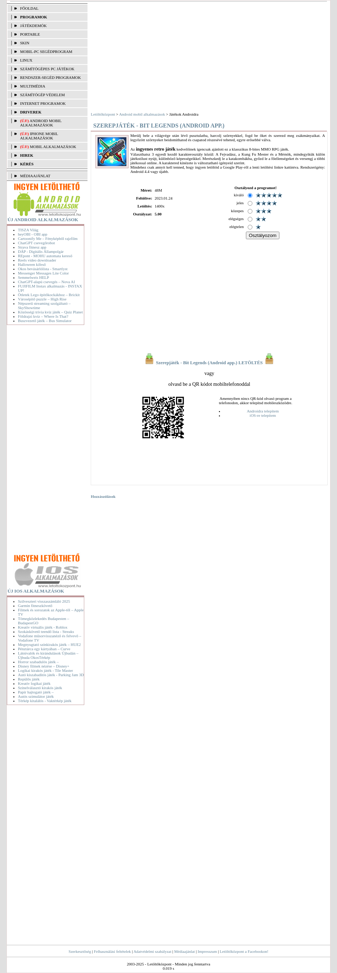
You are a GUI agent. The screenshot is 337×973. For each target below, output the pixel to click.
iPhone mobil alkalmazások (39, 135)
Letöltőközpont (103, 114)
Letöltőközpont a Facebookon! (244, 951)
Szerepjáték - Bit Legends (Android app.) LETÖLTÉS (209, 362)
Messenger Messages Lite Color (43, 273)
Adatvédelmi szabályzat (152, 951)
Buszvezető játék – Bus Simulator (45, 320)
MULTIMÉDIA (32, 86)
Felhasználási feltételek (112, 951)
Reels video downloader (37, 260)
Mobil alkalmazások (53, 146)
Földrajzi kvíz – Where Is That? (43, 316)
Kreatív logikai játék (34, 683)
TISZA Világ (28, 230)
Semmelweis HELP (33, 277)
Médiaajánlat (184, 951)
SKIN (25, 43)
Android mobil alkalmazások (41, 123)
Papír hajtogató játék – (36, 692)
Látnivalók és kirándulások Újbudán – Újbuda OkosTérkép (48, 655)
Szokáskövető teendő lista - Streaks (46, 631)
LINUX (26, 60)
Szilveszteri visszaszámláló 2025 (44, 601)
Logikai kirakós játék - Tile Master (45, 670)
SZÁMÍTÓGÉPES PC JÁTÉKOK (47, 69)
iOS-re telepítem (263, 415)
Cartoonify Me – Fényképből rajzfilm (48, 238)
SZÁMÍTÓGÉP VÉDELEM (42, 95)
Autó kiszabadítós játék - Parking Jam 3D (51, 675)
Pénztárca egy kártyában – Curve (44, 649)
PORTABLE (30, 34)
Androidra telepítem (263, 411)
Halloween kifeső (32, 264)
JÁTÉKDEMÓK (33, 25)
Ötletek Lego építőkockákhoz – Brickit (49, 295)
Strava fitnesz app (32, 247)
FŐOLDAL (29, 8)
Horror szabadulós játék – (38, 662)
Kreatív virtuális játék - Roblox (42, 627)
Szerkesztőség (80, 951)
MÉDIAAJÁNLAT (35, 176)
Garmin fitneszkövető (35, 605)
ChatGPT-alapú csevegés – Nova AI (46, 282)
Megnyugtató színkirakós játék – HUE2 (49, 644)
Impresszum (207, 951)
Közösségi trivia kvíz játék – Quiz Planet (50, 312)
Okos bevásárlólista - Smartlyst (43, 269)
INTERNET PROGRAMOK (43, 103)
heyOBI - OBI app (33, 234)
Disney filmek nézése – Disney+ (43, 666)
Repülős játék (29, 679)
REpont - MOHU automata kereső (45, 256)
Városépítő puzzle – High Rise (42, 299)
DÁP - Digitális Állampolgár (41, 251)
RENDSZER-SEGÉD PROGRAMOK (50, 77)
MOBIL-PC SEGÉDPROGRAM (46, 51)
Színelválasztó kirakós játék (40, 688)
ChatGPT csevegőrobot (36, 243)
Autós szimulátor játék (36, 696)
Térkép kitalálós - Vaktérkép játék (45, 700)
